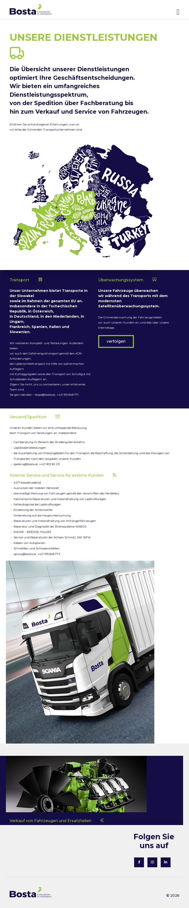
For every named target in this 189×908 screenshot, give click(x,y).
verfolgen (116, 341)
